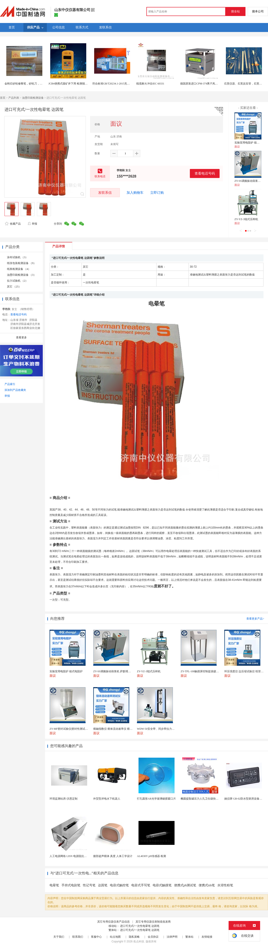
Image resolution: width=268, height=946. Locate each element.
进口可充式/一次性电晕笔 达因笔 (139, 926)
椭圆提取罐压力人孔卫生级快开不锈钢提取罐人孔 (210, 798)
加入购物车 (135, 192)
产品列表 (13, 97)
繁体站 (189, 936)
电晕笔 (54, 885)
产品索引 (10, 384)
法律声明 (172, 936)
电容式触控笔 (119, 885)
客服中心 (96, 936)
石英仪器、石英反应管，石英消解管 (245, 83)
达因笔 (102, 885)
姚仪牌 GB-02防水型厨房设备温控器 (246, 798)
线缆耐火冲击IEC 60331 (150, 83)
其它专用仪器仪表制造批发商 (153, 921)
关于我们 (58, 936)
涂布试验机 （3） (17, 257)
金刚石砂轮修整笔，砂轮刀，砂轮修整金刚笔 (32, 83)
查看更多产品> (255, 618)
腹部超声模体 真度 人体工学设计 (112, 856)
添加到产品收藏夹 (15, 390)
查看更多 (21, 337)
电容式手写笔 (140, 885)
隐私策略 (134, 936)
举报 (32, 223)
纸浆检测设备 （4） (19, 269)
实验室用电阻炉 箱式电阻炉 (251, 142)
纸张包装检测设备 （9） (21, 263)
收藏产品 (13, 223)
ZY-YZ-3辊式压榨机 (246, 219)
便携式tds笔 (207, 885)
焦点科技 (138, 941)
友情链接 (207, 936)
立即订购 (157, 192)
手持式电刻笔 (70, 885)
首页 (2, 97)
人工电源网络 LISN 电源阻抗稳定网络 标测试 (77, 856)
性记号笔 (89, 885)
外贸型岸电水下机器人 (106, 798)
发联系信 (105, 192)
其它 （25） (14, 286)
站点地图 (115, 936)
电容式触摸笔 (162, 885)
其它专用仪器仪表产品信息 (113, 921)
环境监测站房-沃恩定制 (63, 798)
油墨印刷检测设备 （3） (21, 274)
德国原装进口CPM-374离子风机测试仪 (203, 83)
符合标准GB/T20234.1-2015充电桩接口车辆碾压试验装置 (125, 83)
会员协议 (153, 936)
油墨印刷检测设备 (33, 97)
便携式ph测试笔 (185, 885)
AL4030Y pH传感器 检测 (151, 856)
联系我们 (77, 936)
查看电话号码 (205, 173)
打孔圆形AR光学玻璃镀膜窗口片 (156, 798)
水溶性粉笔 (225, 885)
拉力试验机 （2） (17, 280)
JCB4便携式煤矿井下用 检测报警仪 (69, 83)
